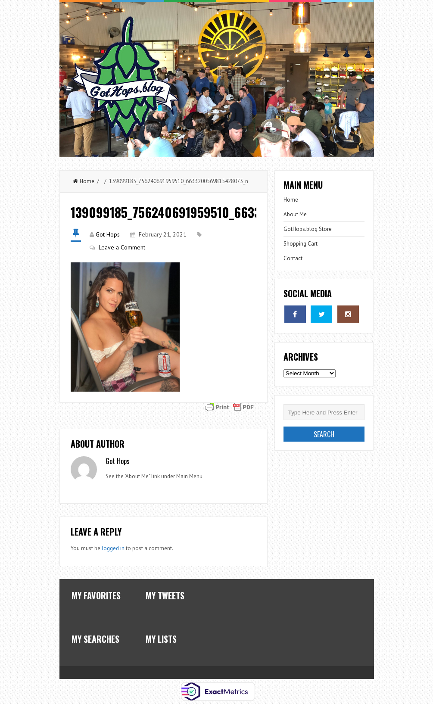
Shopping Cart (300, 243)
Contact (292, 258)
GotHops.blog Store (307, 229)
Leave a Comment (122, 247)
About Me (295, 214)
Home (83, 181)
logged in (113, 548)
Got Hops (108, 234)
